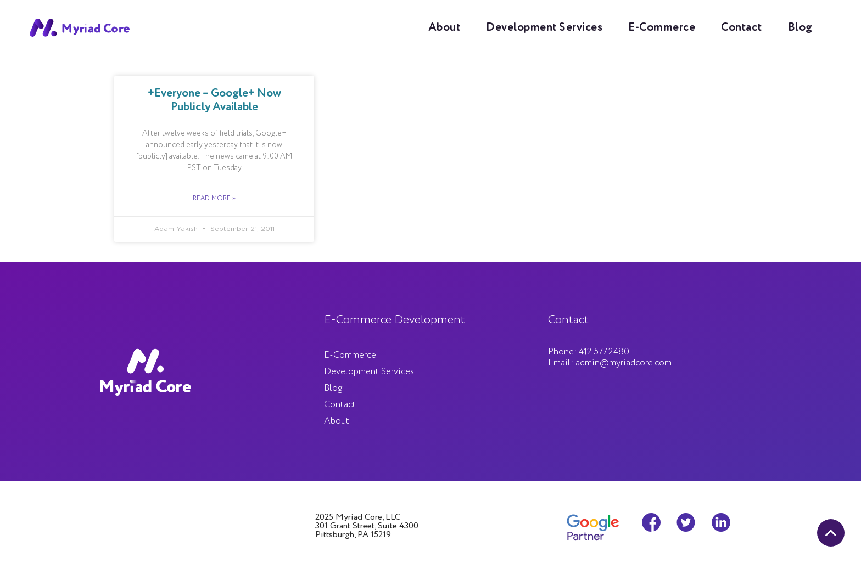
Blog (800, 27)
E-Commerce (661, 27)
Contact (741, 27)
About (444, 27)
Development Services (544, 27)
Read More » (214, 198)
